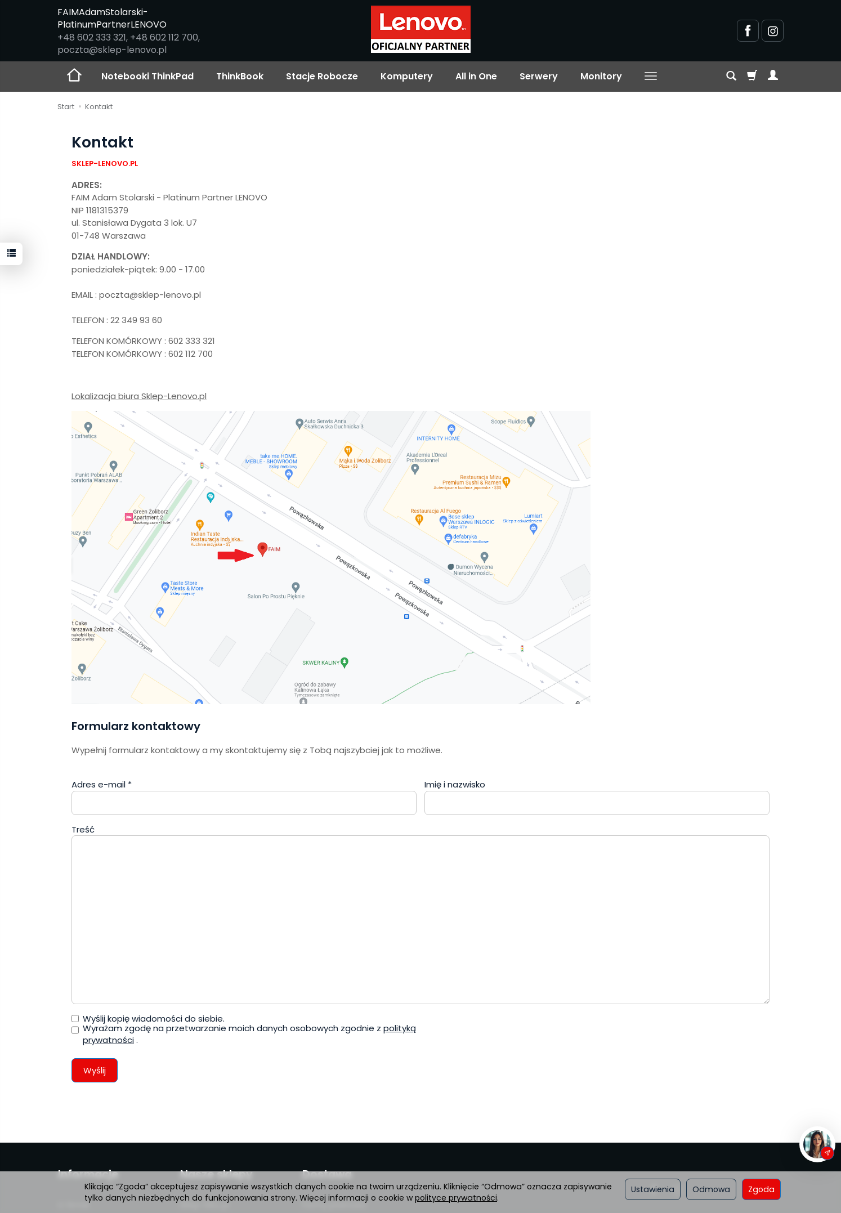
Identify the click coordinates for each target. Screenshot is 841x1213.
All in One (476, 76)
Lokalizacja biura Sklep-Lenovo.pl (139, 396)
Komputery (407, 76)
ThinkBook (239, 76)
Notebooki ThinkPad (147, 76)
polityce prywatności (456, 1197)
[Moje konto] (773, 76)
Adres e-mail (101, 784)
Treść (83, 829)
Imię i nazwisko (454, 784)
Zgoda (761, 1189)
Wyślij (94, 1070)
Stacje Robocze (322, 76)
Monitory (601, 76)
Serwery (539, 76)
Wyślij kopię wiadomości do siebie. (148, 1018)
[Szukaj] (731, 76)
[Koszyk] (752, 76)
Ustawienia (652, 1189)
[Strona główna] (421, 29)
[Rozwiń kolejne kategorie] (650, 76)
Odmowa (711, 1189)
